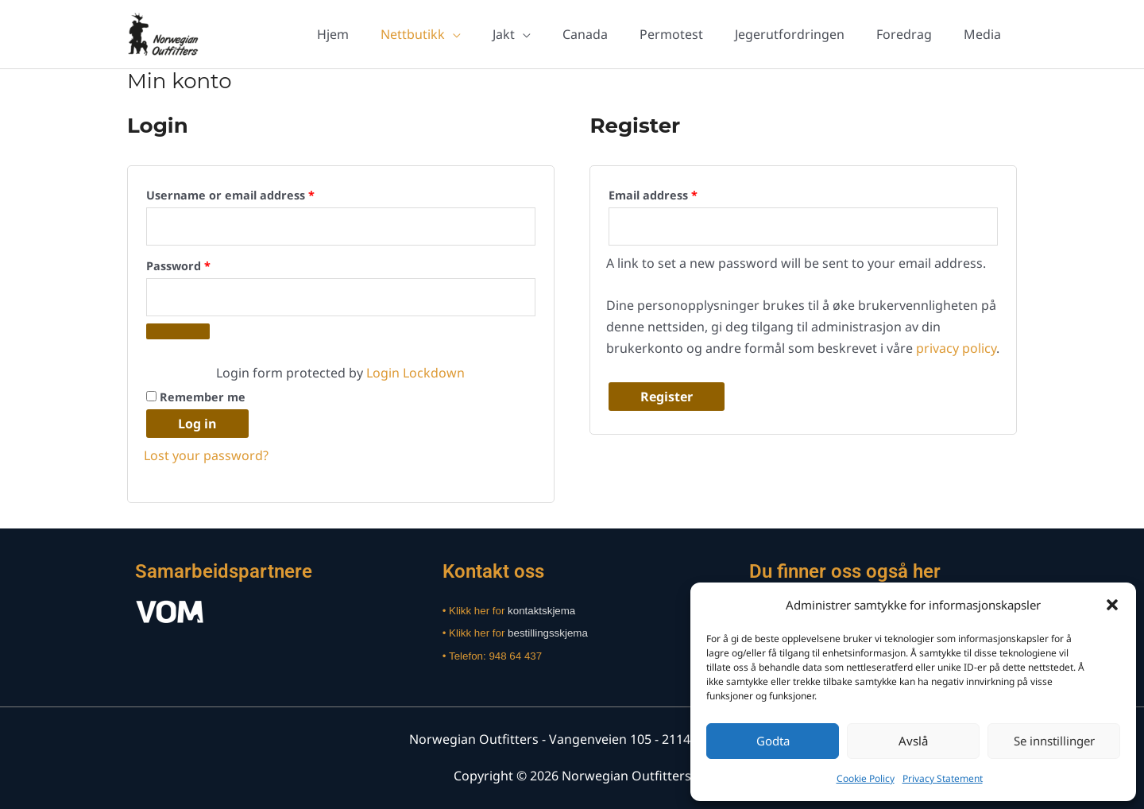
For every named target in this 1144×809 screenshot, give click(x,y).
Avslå (913, 741)
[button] (1112, 605)
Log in (197, 423)
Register (666, 396)
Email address (679, 193)
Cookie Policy (866, 778)
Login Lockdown (415, 372)
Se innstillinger (1054, 741)
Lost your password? (206, 455)
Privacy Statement (942, 778)
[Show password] (178, 331)
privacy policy (956, 348)
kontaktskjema (541, 611)
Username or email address (256, 193)
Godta (773, 741)
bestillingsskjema (548, 633)
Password (204, 264)
